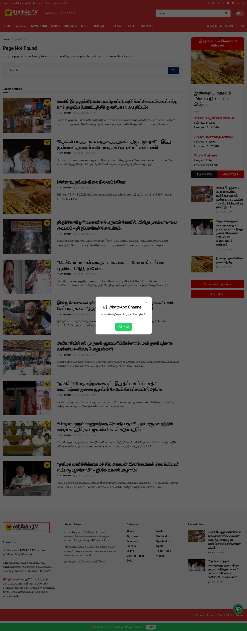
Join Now (123, 326)
